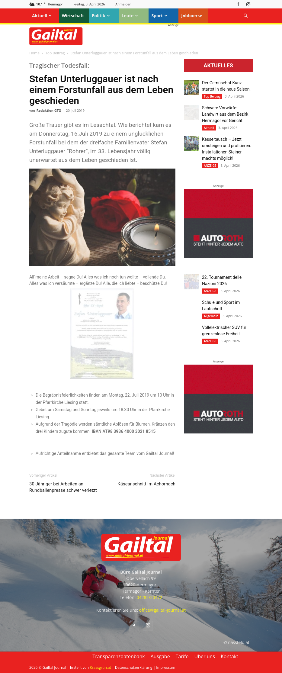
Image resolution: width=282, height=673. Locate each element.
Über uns (204, 656)
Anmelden (123, 4)
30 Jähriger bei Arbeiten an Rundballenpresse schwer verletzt (63, 487)
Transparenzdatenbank (118, 656)
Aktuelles (218, 65)
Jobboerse (191, 15)
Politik (101, 15)
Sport (159, 15)
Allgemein (211, 316)
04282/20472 (149, 597)
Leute (130, 15)
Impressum (165, 667)
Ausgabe (160, 656)
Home (34, 53)
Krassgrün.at (100, 667)
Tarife (182, 656)
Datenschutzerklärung (133, 667)
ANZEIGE (210, 165)
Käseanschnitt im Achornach (146, 484)
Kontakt (229, 656)
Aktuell (42, 15)
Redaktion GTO (49, 110)
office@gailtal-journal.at (162, 610)
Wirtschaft (73, 15)
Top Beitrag (55, 53)
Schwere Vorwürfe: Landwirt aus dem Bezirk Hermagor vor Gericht (225, 114)
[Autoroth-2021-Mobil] (218, 256)
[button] (245, 16)
